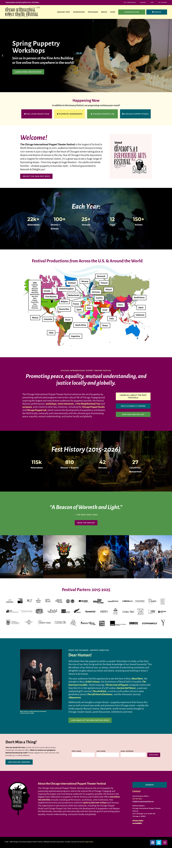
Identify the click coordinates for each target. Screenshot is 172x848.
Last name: (101, 751)
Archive (143, 2)
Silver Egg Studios (87, 842)
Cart (152, 2)
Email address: (127, 751)
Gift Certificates (130, 2)
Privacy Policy (137, 820)
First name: (76, 751)
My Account (162, 2)
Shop (113, 12)
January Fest (64, 12)
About (104, 12)
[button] (2, 55)
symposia (27, 407)
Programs (93, 12)
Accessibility (137, 823)
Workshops (79, 12)
